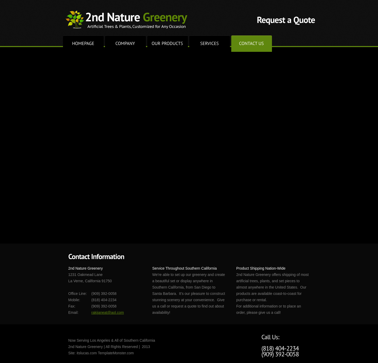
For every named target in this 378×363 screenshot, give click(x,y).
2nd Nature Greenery (126, 19)
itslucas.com (87, 353)
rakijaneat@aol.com (107, 312)
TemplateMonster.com (116, 353)
